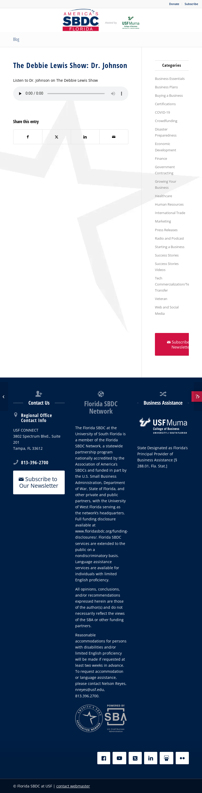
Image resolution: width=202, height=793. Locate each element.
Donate (174, 4)
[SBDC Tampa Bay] (101, 20)
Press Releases (166, 230)
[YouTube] (119, 758)
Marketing (163, 221)
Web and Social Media (167, 310)
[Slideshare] (166, 758)
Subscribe (191, 4)
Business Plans (166, 87)
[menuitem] (174, 4)
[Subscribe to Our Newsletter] (39, 482)
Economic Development (165, 146)
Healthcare (163, 196)
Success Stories (167, 255)
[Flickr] (182, 758)
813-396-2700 (34, 462)
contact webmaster (73, 786)
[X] (135, 758)
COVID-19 (162, 112)
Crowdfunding (166, 120)
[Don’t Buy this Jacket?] (198, 396)
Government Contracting (165, 170)
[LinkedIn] (150, 758)
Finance (161, 158)
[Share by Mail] (114, 137)
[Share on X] (56, 137)
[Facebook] (103, 758)
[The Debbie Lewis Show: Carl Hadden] (4, 396)
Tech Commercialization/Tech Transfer (172, 284)
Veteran (161, 298)
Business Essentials (170, 78)
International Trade (170, 212)
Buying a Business (169, 95)
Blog (16, 39)
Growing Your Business (165, 184)
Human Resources (169, 204)
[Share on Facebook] (27, 137)
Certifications (165, 103)
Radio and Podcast (169, 238)
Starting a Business (169, 246)
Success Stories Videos (167, 266)
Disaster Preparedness (165, 132)
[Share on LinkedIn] (85, 137)
